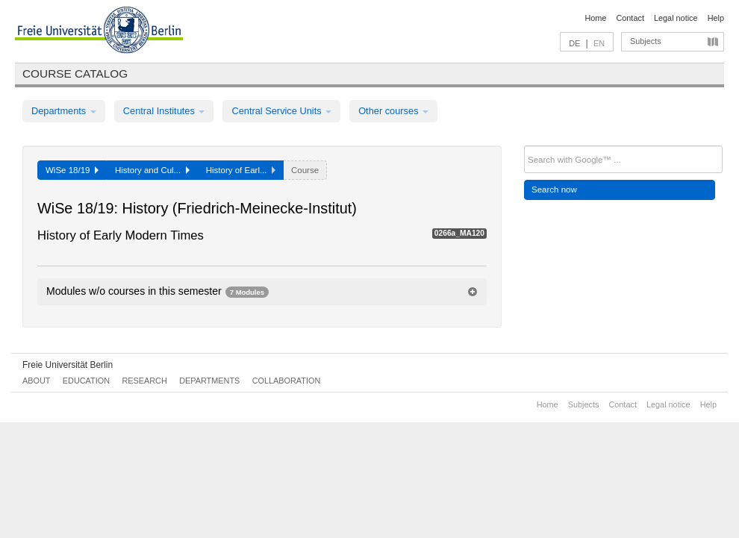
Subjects (645, 41)
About (36, 380)
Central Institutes (164, 110)
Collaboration (286, 380)
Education (86, 380)
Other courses (393, 110)
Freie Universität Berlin (67, 365)
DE (574, 43)
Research (144, 380)
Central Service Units (281, 110)
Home (595, 17)
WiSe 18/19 (72, 170)
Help (716, 17)
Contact (629, 17)
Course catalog (75, 73)
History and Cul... (152, 170)
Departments (63, 110)
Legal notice (676, 17)
